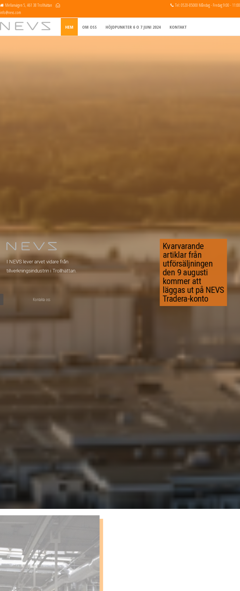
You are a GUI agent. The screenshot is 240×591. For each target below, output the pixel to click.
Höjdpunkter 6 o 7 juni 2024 (133, 27)
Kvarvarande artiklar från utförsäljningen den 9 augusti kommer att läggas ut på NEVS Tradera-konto (197, 272)
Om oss (89, 27)
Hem (69, 27)
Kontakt (178, 27)
